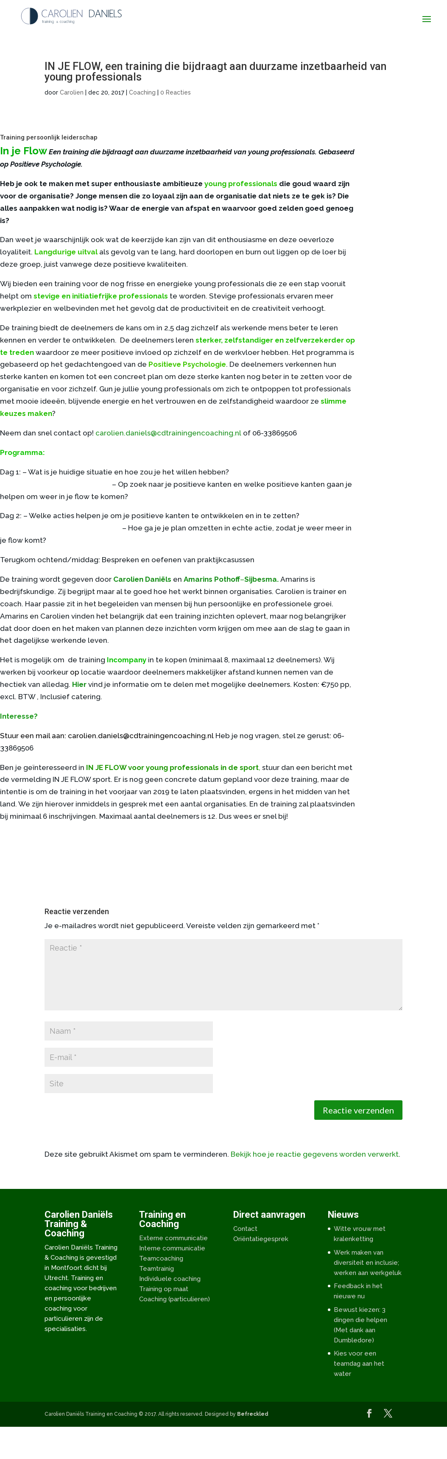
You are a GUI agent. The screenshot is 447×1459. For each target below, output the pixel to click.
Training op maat (163, 1289)
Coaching (142, 92)
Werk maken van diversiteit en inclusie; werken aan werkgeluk (368, 1263)
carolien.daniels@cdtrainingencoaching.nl (168, 433)
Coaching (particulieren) (174, 1299)
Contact (245, 1229)
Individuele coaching (170, 1279)
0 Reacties (175, 92)
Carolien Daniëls (142, 579)
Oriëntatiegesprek (260, 1239)
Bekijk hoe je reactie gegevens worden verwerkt (315, 1154)
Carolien (72, 92)
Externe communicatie (173, 1238)
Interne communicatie (172, 1248)
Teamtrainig (156, 1268)
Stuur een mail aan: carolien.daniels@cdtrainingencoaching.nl (107, 735)
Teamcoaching (161, 1258)
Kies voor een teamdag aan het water (359, 1364)
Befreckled (252, 1414)
